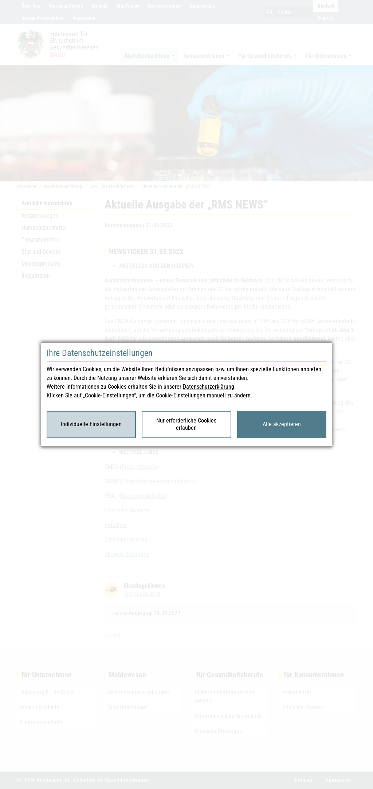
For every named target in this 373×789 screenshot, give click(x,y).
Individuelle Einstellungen (91, 424)
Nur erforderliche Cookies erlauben (186, 424)
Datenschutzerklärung (208, 386)
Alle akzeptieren (282, 424)
